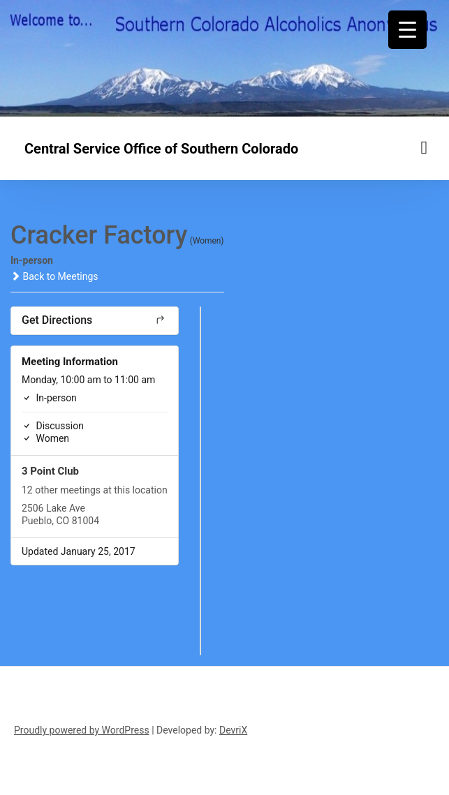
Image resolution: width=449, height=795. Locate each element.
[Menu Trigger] (407, 29)
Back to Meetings (54, 276)
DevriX (233, 730)
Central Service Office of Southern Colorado (161, 148)
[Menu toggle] (424, 148)
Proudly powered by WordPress (81, 730)
